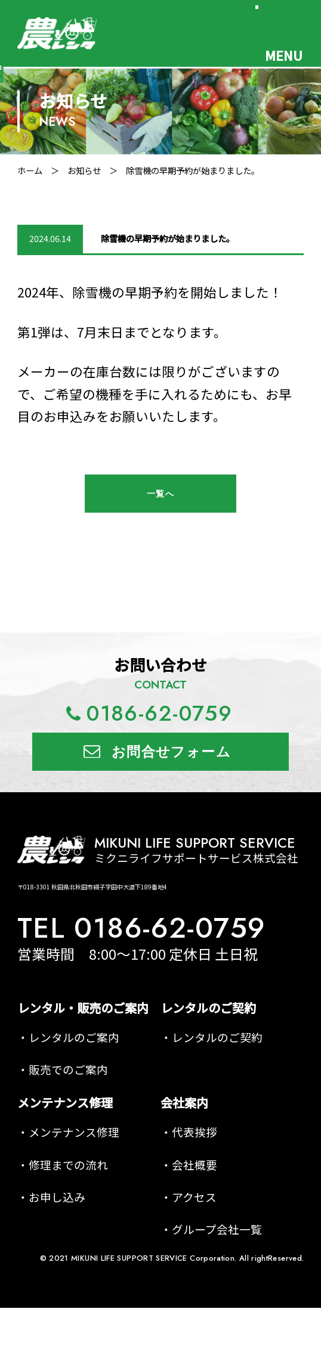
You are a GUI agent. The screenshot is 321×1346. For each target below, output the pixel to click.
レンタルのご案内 (74, 1037)
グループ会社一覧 (217, 1229)
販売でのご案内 (68, 1069)
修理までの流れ (68, 1164)
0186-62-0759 (159, 713)
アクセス (194, 1197)
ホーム (29, 170)
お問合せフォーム (171, 752)
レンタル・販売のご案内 (83, 1007)
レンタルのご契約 (208, 1007)
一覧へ (160, 494)
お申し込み (57, 1197)
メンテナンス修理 (65, 1102)
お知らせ (84, 170)
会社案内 (184, 1102)
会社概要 (194, 1164)
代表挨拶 (194, 1132)
